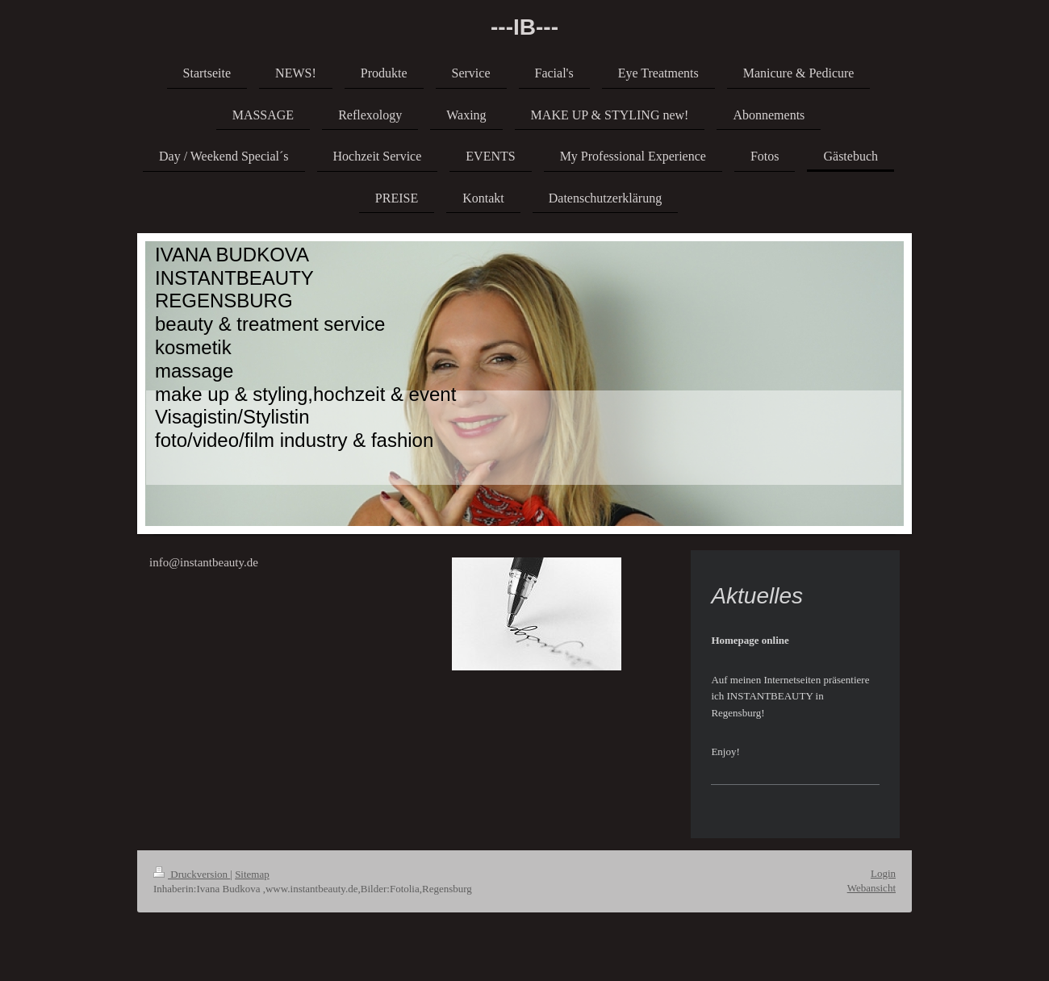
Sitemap (252, 874)
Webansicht (871, 888)
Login (883, 873)
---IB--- (524, 27)
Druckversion (191, 874)
